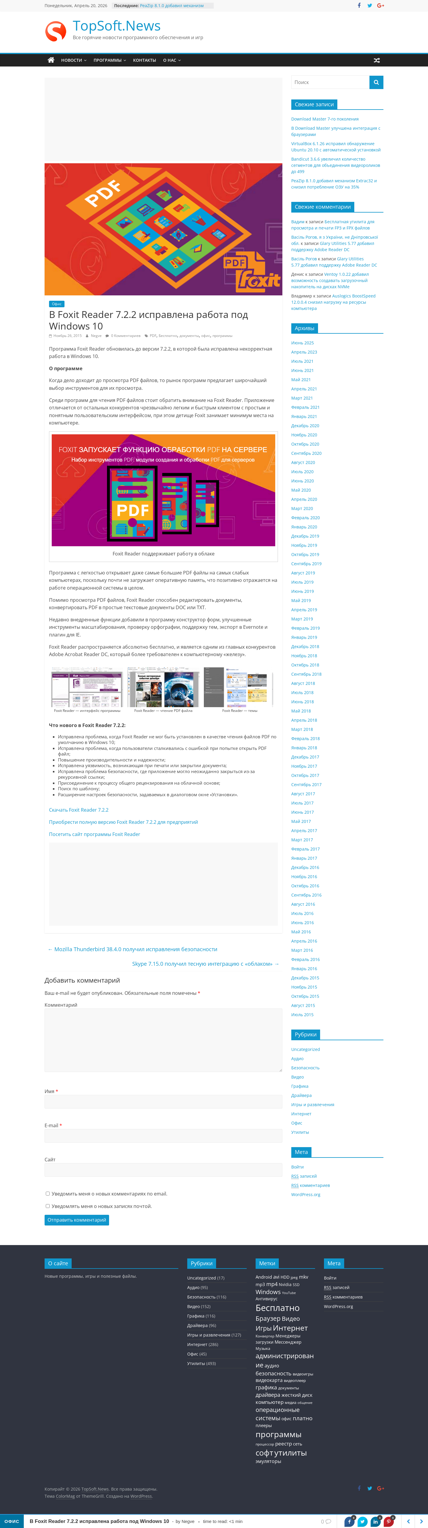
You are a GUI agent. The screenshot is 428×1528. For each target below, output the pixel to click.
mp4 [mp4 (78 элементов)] (272, 1284)
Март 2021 (302, 398)
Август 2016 (303, 904)
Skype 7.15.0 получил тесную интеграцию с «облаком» (205, 963)
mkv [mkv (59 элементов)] (303, 1277)
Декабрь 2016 (305, 867)
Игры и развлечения (312, 1104)
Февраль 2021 (305, 407)
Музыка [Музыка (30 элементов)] (263, 1348)
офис (205, 335)
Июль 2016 (302, 913)
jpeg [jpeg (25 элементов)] (294, 1277)
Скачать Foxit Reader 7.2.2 (78, 810)
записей (304, 1176)
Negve (97, 335)
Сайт (50, 1159)
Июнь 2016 (302, 922)
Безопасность (305, 1068)
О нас (169, 60)
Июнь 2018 (302, 701)
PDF (153, 335)
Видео (297, 1077)
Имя (51, 1091)
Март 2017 (302, 840)
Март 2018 (302, 729)
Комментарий (61, 1005)
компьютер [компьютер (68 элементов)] (270, 1402)
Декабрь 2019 (305, 536)
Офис (57, 303)
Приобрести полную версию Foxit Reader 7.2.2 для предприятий (123, 822)
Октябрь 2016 (305, 886)
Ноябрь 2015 (304, 987)
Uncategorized (305, 1049)
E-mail (53, 1125)
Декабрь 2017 (305, 757)
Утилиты (300, 1132)
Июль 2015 (302, 1014)
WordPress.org (305, 1194)
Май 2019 (301, 600)
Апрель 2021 (304, 389)
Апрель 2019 (304, 609)
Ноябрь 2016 (304, 876)
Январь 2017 (304, 858)
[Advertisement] (163, 119)
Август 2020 (303, 462)
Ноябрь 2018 (304, 655)
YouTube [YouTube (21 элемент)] (289, 1293)
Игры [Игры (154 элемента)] (264, 1328)
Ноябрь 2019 (304, 545)
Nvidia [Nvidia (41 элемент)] (285, 1284)
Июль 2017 (302, 803)
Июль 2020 (302, 471)
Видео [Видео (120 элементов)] (291, 1319)
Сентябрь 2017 (306, 784)
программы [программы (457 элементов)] (279, 1434)
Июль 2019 (302, 582)
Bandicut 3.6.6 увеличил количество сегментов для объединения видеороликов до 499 (335, 165)
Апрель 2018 (304, 720)
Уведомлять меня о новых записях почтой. (102, 1206)
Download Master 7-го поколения (325, 119)
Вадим (297, 221)
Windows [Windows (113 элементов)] (268, 1292)
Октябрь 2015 (305, 996)
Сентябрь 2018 (306, 674)
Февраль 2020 (305, 517)
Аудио (297, 1058)
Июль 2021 (302, 361)
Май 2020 (301, 490)
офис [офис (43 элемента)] (286, 1418)
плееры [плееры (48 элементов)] (264, 1425)
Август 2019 (303, 573)
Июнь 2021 (302, 370)
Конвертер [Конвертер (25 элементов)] (265, 1336)
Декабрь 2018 (305, 646)
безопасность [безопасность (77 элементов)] (274, 1373)
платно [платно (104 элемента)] (302, 1418)
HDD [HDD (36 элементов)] (285, 1277)
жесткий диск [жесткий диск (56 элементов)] (296, 1395)
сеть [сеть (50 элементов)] (297, 1444)
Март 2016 (302, 950)
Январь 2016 (304, 968)
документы (189, 335)
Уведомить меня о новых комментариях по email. (109, 1193)
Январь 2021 (304, 416)
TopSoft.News (117, 25)
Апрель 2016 (304, 941)
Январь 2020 (304, 527)
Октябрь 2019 (305, 554)
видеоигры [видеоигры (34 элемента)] (303, 1374)
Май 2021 (301, 379)
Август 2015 (303, 1005)
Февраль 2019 (305, 628)
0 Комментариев (123, 335)
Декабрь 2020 (305, 425)
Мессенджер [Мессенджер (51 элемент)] (288, 1342)
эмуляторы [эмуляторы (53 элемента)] (268, 1461)
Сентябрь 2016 (306, 895)
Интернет (301, 1114)
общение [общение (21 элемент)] (305, 1403)
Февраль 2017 (305, 849)
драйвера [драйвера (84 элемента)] (268, 1394)
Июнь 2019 (302, 591)
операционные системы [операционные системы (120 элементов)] (278, 1414)
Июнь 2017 (302, 812)
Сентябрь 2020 (306, 453)
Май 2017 (301, 821)
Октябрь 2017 (305, 775)
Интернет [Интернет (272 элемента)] (290, 1328)
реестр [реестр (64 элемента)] (283, 1443)
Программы (108, 60)
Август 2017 (303, 794)
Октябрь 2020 (305, 444)
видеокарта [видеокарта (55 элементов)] (269, 1380)
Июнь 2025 (302, 343)
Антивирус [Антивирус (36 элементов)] (267, 1298)
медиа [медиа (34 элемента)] (290, 1402)
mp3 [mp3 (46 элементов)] (260, 1284)
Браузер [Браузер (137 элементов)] (268, 1318)
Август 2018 (303, 683)
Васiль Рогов (304, 259)
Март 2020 (302, 508)
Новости (71, 60)
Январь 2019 (304, 637)
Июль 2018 (302, 692)
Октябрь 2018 (305, 665)
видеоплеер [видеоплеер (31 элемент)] (295, 1380)
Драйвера (301, 1095)
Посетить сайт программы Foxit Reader (94, 834)
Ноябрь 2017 (304, 766)
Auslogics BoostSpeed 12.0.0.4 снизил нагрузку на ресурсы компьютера (333, 302)
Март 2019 (302, 619)
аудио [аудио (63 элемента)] (272, 1365)
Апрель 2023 (304, 352)
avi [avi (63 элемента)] (276, 1276)
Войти (297, 1167)
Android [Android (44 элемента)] (264, 1277)
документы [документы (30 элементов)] (288, 1388)
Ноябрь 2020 (304, 435)
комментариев (310, 1185)
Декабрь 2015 (305, 978)
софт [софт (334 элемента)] (264, 1453)
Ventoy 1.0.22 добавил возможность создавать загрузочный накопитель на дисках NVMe (330, 280)
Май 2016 (301, 932)
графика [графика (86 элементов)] (266, 1387)
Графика (300, 1086)
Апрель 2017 (304, 830)
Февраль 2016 (305, 959)
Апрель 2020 (304, 499)
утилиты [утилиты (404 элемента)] (290, 1452)
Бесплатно (168, 335)
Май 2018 (301, 711)
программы (222, 335)
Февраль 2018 (305, 738)
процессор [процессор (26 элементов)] (265, 1444)
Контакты (144, 60)
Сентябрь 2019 (306, 563)
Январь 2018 (304, 747)
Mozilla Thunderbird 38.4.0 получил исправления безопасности (132, 949)
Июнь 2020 (302, 481)
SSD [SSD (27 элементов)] (296, 1284)
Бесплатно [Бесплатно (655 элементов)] (278, 1308)
